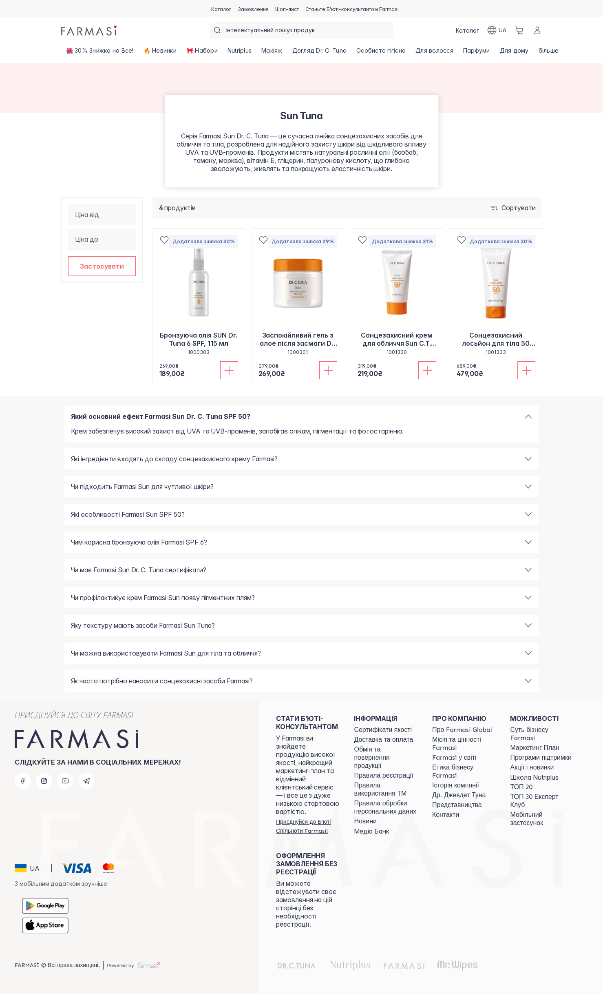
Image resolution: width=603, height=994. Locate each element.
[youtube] (65, 781)
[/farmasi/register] (253, 8)
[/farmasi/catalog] (221, 8)
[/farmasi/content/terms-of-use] (383, 776)
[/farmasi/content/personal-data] (385, 807)
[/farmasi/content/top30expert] (542, 801)
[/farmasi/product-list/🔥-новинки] (160, 53)
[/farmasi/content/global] (462, 730)
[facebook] (23, 781)
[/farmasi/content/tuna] (459, 795)
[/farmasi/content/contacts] (445, 815)
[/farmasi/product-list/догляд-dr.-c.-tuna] (319, 53)
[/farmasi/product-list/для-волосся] (434, 53)
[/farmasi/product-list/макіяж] (271, 53)
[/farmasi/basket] (519, 30)
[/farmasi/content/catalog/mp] (534, 748)
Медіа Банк (371, 831)
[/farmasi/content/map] (457, 805)
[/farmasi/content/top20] (521, 787)
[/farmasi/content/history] (455, 785)
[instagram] (44, 781)
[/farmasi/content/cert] (383, 730)
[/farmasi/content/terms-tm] (385, 789)
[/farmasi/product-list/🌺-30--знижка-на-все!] (100, 53)
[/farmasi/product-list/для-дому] (514, 53)
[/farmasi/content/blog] (365, 821)
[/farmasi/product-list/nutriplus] (239, 53)
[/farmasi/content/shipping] (383, 740)
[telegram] (86, 781)
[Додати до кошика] (229, 370)
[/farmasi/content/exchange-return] (385, 757)
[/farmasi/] (89, 30)
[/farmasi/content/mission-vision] (464, 744)
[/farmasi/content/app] (542, 819)
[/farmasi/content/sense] (542, 734)
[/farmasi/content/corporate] (454, 758)
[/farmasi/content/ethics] (464, 771)
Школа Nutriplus (534, 777)
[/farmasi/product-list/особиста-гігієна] (381, 53)
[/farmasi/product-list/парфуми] (476, 53)
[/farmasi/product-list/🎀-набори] (202, 53)
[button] (102, 266)
